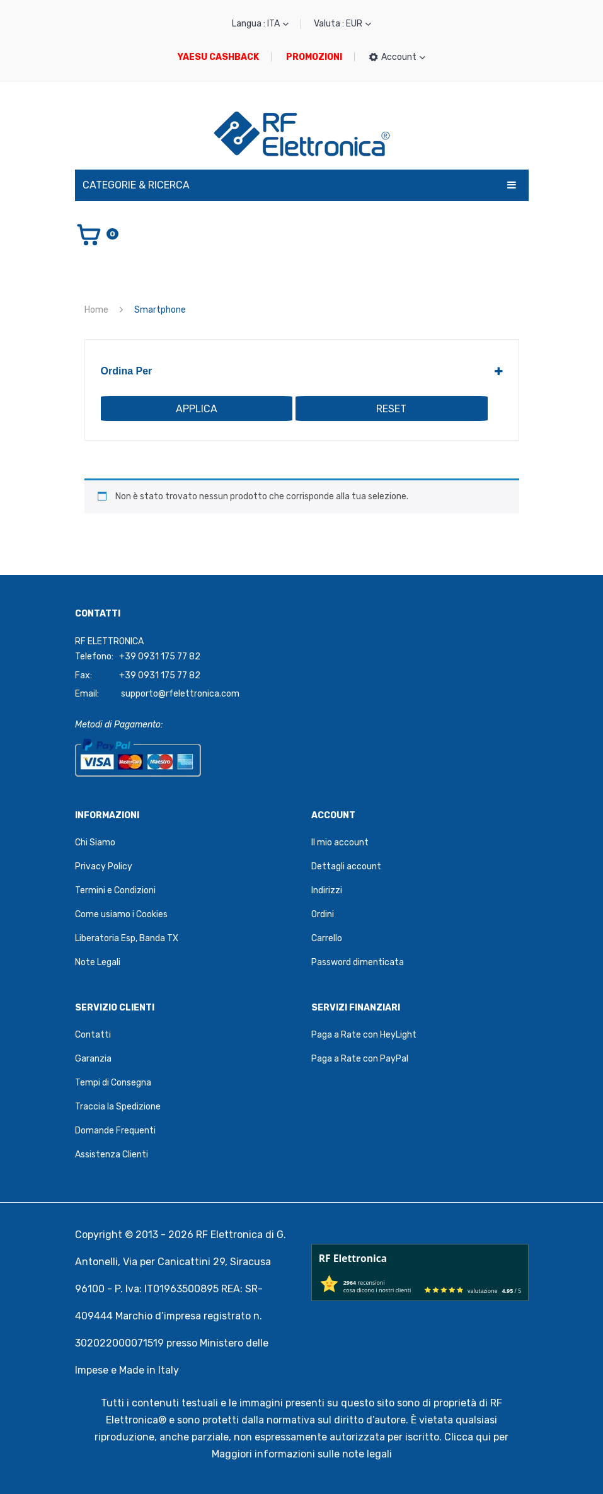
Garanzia (93, 1058)
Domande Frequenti (115, 1130)
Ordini (322, 914)
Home (96, 309)
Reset (391, 409)
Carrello (326, 938)
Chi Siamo (95, 842)
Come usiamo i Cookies (121, 914)
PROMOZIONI (314, 57)
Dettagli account (346, 866)
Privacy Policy (103, 866)
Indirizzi (326, 890)
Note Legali (97, 962)
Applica (196, 409)
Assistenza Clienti (111, 1154)
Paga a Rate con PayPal (359, 1058)
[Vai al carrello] (96, 234)
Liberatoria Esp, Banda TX (126, 938)
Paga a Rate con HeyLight (363, 1034)
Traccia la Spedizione (118, 1106)
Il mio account (340, 842)
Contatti (93, 1034)
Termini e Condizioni (115, 890)
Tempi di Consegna (113, 1082)
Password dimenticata (357, 962)
